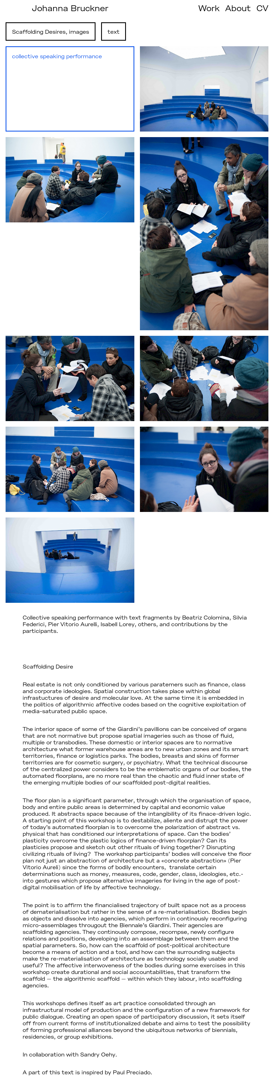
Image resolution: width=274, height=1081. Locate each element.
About (238, 8)
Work (209, 8)
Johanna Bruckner (70, 8)
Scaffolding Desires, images (50, 31)
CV (262, 8)
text (114, 31)
